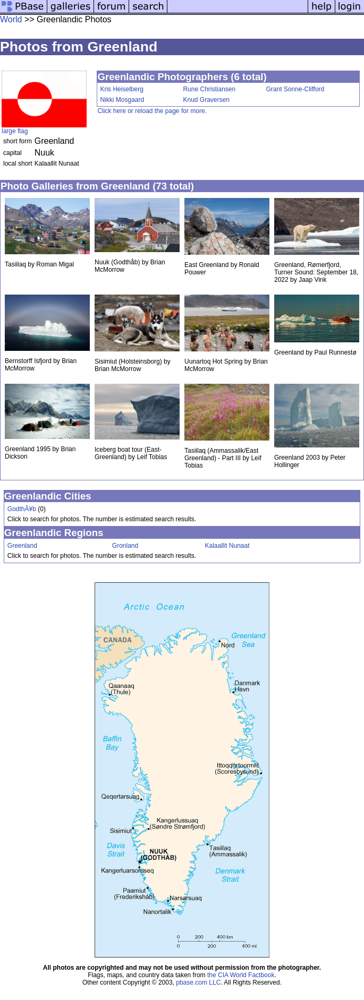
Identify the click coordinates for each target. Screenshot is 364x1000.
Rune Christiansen (209, 89)
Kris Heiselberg (121, 89)
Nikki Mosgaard (122, 100)
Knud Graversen (206, 100)
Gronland (125, 545)
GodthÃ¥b (21, 509)
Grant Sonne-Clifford (295, 89)
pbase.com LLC (198, 982)
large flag (15, 131)
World (11, 19)
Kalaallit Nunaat (227, 545)
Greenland (22, 545)
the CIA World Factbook (241, 975)
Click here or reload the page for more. (151, 111)
